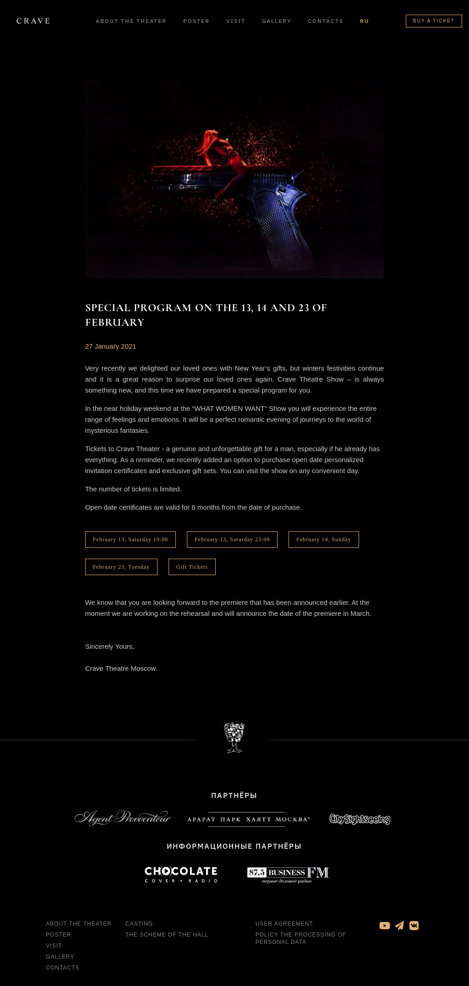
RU (364, 20)
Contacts (326, 20)
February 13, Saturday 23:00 (232, 539)
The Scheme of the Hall (166, 935)
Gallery (276, 20)
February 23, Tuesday (121, 567)
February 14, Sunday (323, 539)
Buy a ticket (434, 20)
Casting (139, 924)
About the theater (131, 20)
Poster (196, 20)
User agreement (284, 924)
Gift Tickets (192, 567)
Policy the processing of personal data (301, 938)
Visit (235, 20)
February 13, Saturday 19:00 (130, 539)
